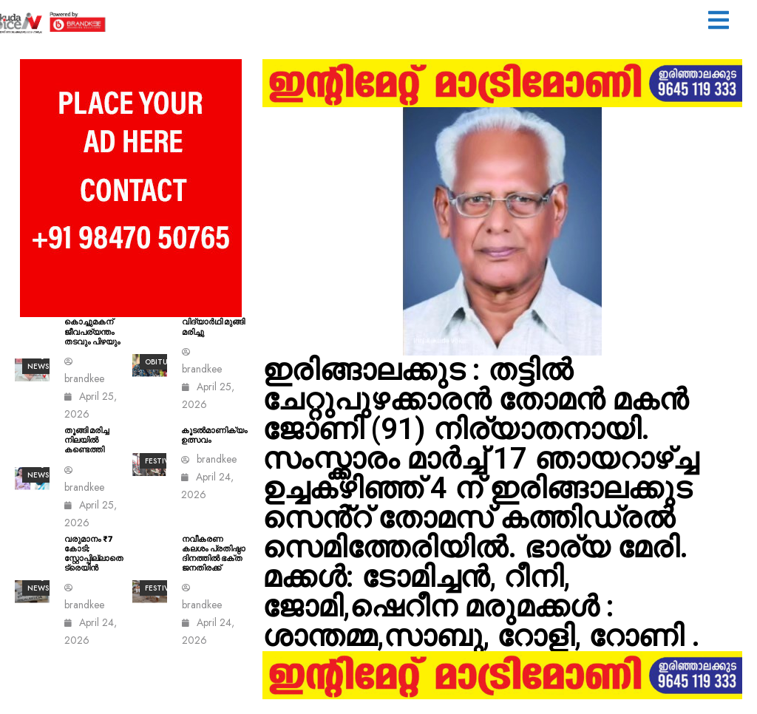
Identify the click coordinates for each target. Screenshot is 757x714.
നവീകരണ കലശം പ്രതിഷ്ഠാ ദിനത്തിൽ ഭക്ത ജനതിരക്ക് (213, 554)
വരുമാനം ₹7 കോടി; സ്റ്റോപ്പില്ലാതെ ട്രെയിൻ (93, 554)
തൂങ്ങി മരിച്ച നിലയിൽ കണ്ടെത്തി (86, 440)
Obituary (163, 361)
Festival (161, 460)
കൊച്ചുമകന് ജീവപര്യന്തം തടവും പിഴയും (92, 331)
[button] (719, 22)
